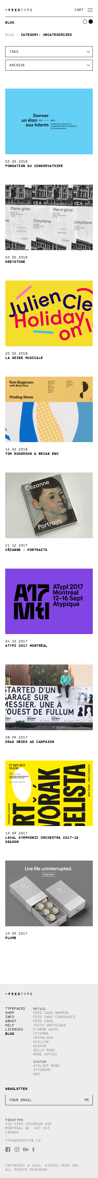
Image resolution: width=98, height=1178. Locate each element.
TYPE (19, 10)
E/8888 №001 (46, 1029)
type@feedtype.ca (23, 1140)
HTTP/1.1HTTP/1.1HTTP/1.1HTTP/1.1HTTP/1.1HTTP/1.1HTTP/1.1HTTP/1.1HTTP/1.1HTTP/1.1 (49, 65)
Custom (39, 1062)
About (10, 1021)
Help (9, 1025)
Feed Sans (43, 1021)
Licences (14, 1029)
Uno (36, 1074)
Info (9, 1017)
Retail (39, 1009)
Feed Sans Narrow (51, 1013)
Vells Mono (44, 1050)
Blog (9, 35)
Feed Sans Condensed (54, 1017)
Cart (79, 10)
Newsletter (16, 1089)
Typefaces (15, 1008)
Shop (9, 1013)
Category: (46, 34)
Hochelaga (43, 1038)
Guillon (41, 1042)
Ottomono (42, 1070)
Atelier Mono (46, 1066)
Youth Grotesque (49, 1025)
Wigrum (39, 1046)
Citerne (41, 1033)
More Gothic (45, 1054)
